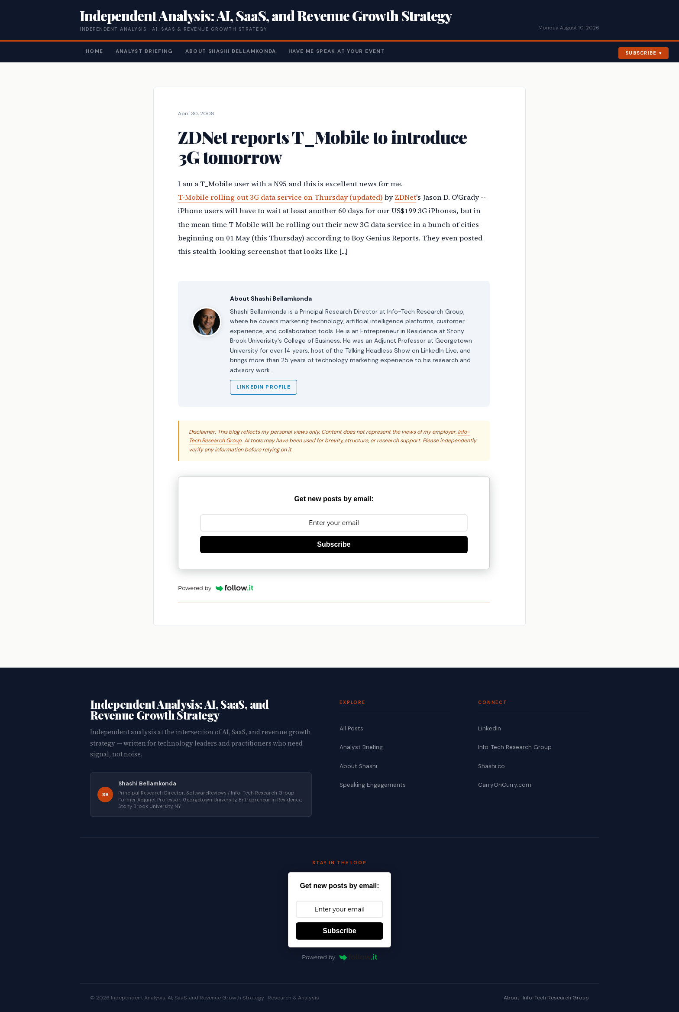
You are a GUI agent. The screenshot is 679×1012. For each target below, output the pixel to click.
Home (94, 51)
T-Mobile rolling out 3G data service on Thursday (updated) (280, 197)
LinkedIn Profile (263, 387)
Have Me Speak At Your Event (336, 51)
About (511, 997)
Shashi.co (491, 766)
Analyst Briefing (144, 51)
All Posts (351, 728)
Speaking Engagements (373, 784)
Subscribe (641, 53)
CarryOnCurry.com (504, 784)
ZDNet (405, 197)
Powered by (215, 587)
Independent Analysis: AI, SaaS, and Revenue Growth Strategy (266, 15)
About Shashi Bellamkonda (230, 51)
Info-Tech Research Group (515, 747)
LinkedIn (489, 728)
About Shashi (358, 766)
